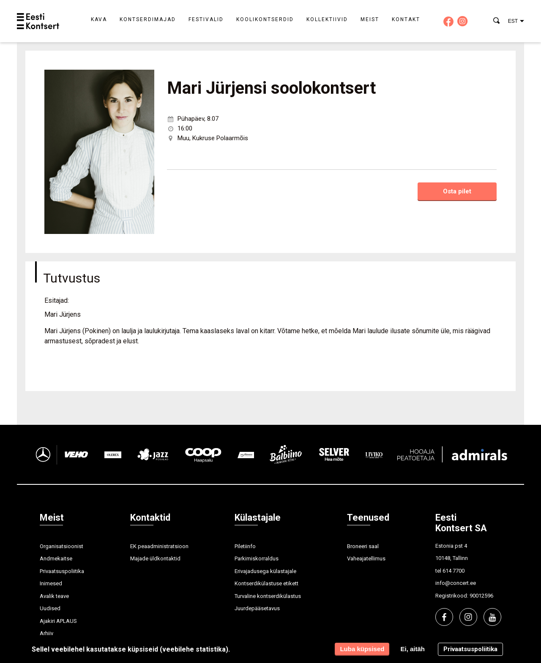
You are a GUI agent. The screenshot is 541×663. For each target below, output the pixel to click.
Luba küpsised (362, 648)
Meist (370, 19)
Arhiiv (46, 633)
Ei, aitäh (412, 648)
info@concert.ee (455, 583)
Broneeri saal (363, 546)
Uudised (50, 608)
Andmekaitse (56, 558)
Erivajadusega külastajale (265, 571)
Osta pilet (457, 191)
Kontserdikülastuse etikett (266, 583)
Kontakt (406, 19)
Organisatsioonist (61, 546)
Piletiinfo (245, 546)
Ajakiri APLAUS (58, 621)
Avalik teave (54, 596)
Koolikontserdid (265, 19)
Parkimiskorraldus (257, 558)
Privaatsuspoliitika (62, 571)
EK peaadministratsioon (159, 546)
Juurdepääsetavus (257, 608)
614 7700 (453, 571)
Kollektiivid (327, 19)
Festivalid (206, 19)
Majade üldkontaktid (155, 558)
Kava (99, 19)
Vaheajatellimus (366, 558)
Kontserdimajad (148, 19)
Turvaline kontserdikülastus (268, 596)
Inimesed (51, 583)
